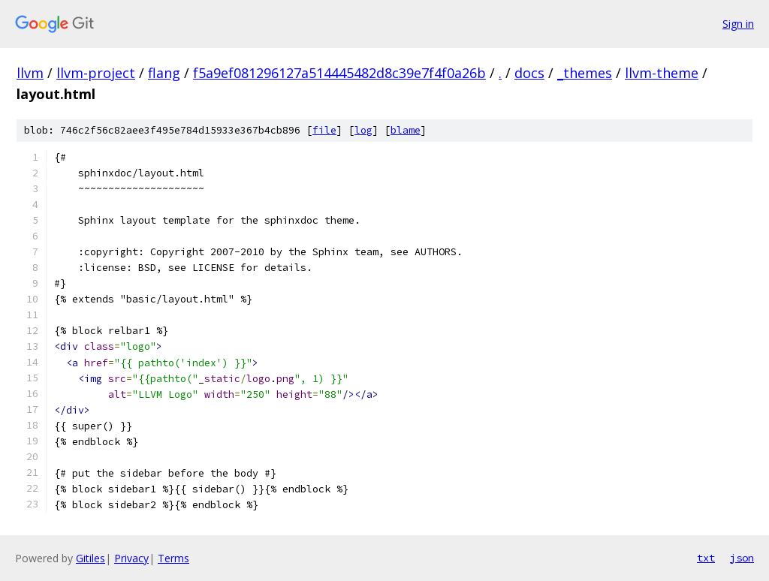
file (324, 130)
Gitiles (90, 558)
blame (406, 130)
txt (706, 557)
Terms (173, 558)
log (363, 130)
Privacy (131, 558)
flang (164, 73)
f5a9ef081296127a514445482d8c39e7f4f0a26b (339, 73)
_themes (584, 73)
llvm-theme (661, 73)
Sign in (738, 24)
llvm (30, 73)
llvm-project (95, 73)
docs (529, 73)
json (742, 557)
